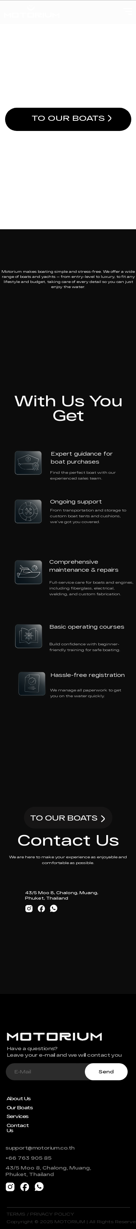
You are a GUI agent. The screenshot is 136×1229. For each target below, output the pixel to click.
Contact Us (18, 1127)
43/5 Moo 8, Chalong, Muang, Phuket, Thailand (48, 1171)
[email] (45, 1071)
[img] (110, 118)
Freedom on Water (68, 68)
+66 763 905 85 (28, 1158)
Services (18, 1116)
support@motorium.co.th (39, 1148)
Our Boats (20, 1107)
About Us (19, 1098)
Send (106, 1071)
